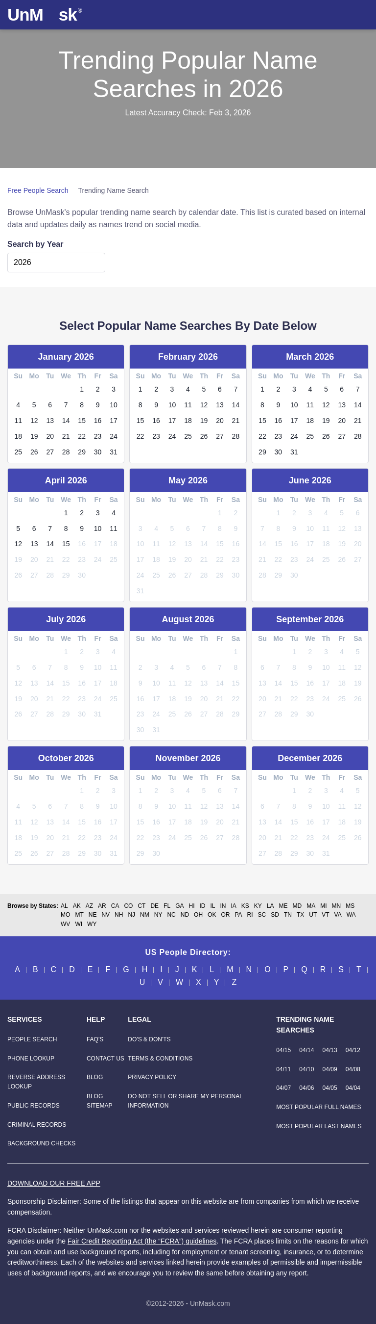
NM (144, 914)
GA (179, 905)
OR (225, 914)
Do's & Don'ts (149, 1039)
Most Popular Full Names (318, 1107)
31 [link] (114, 452)
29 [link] (82, 452)
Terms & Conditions (160, 1058)
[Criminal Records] (36, 1124)
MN (336, 905)
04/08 (353, 1069)
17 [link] (114, 420)
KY (258, 905)
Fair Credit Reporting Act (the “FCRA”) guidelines (142, 1241)
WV (65, 924)
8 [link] (82, 405)
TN (288, 914)
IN (223, 905)
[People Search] (32, 1039)
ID (202, 905)
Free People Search (38, 190)
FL (167, 905)
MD (297, 905)
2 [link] (98, 389)
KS (245, 905)
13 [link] (50, 420)
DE (154, 905)
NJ (131, 914)
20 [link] (50, 436)
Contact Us (105, 1058)
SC (262, 914)
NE (93, 914)
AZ (89, 905)
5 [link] (34, 405)
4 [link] (18, 405)
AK (77, 905)
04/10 (306, 1069)
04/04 (353, 1088)
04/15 (283, 1050)
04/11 (283, 1069)
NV (105, 914)
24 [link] (114, 436)
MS (350, 905)
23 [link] (98, 436)
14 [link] (66, 420)
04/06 (306, 1088)
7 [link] (66, 405)
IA (233, 905)
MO (65, 914)
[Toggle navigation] (359, 15)
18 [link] (18, 436)
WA (351, 914)
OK (212, 914)
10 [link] (114, 405)
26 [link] (34, 452)
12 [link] (34, 420)
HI (191, 905)
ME (283, 905)
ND (185, 914)
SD (275, 914)
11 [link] (18, 420)
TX (300, 914)
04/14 (306, 1050)
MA (310, 905)
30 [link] (98, 452)
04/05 (330, 1088)
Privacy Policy (152, 1077)
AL (64, 905)
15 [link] (82, 420)
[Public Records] (33, 1105)
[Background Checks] (41, 1143)
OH (198, 914)
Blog (95, 1077)
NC (171, 914)
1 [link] (82, 389)
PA (238, 914)
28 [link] (66, 452)
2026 (22, 262)
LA (270, 905)
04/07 (283, 1088)
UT (313, 914)
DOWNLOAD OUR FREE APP (53, 1183)
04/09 (330, 1069)
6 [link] (50, 405)
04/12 (353, 1050)
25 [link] (18, 452)
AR (102, 905)
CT (141, 905)
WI (78, 924)
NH (119, 914)
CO (128, 905)
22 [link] (82, 436)
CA (115, 905)
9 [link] (98, 405)
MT (79, 914)
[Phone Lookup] (30, 1058)
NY (158, 914)
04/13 (330, 1050)
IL (212, 905)
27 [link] (50, 452)
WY (91, 924)
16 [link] (98, 420)
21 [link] (66, 436)
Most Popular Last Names (318, 1126)
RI (250, 914)
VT (325, 914)
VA (338, 914)
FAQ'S (95, 1039)
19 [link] (34, 436)
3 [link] (114, 389)
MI (323, 905)
